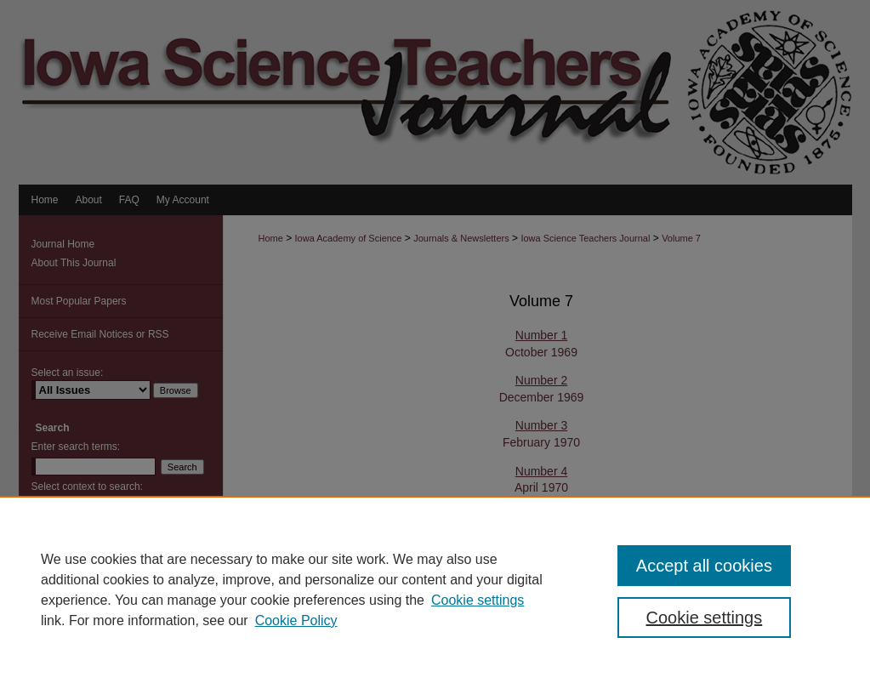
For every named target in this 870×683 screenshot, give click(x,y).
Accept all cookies (704, 565)
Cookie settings (477, 600)
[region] (435, 589)
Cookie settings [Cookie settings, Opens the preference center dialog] (704, 617)
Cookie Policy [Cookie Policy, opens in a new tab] (296, 620)
